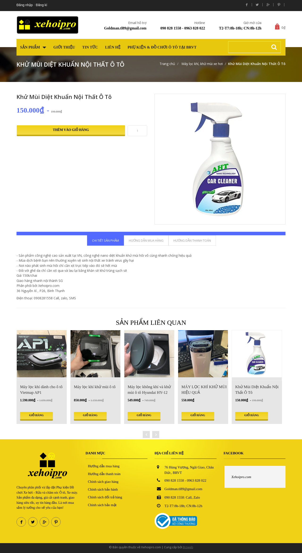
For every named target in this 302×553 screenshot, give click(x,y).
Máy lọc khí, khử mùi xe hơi (201, 63)
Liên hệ (113, 47)
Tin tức (90, 47)
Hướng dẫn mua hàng (104, 466)
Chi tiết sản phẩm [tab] (105, 240)
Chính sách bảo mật (102, 505)
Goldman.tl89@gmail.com (125, 28)
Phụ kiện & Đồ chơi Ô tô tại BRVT (162, 47)
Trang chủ (167, 63)
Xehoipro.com (241, 477)
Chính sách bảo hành (103, 489)
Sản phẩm (33, 47)
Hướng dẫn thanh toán (104, 474)
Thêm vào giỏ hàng (71, 130)
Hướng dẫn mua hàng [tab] (146, 240)
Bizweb (188, 547)
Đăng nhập (25, 5)
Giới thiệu (64, 47)
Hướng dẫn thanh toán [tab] (192, 240)
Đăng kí (41, 5)
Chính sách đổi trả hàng (105, 497)
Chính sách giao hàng (103, 482)
